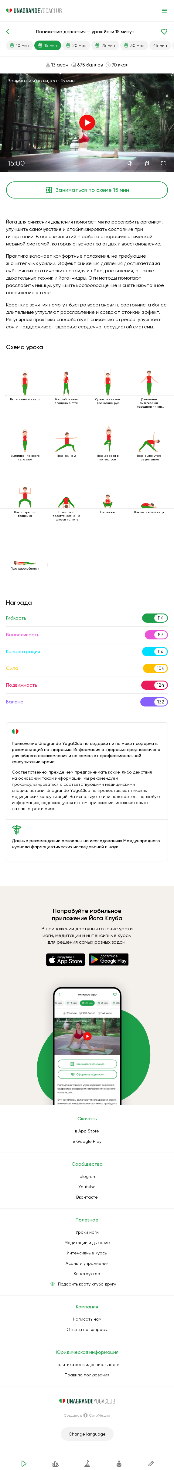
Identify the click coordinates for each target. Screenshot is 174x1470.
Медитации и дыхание (87, 1242)
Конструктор (87, 1273)
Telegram (87, 1176)
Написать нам (87, 1319)
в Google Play (87, 1141)
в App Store (87, 1130)
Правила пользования (87, 1374)
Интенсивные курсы (87, 1252)
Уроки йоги (87, 1232)
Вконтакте (87, 1197)
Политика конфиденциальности (87, 1364)
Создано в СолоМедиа (87, 1415)
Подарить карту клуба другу (87, 1284)
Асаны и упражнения (87, 1263)
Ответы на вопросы (87, 1329)
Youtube (87, 1186)
